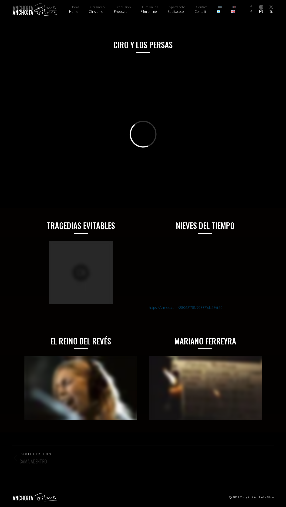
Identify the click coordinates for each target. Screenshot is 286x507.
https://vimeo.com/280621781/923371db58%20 (185, 307)
